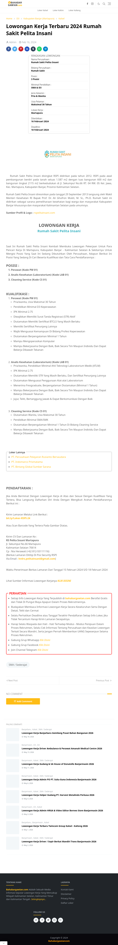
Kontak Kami (67, 889)
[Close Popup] (3, 943)
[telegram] (35, 920)
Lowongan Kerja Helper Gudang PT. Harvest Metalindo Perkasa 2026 (58, 795)
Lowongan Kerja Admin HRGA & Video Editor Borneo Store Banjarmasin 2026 (62, 810)
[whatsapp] (60, 920)
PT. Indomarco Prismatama (27, 462)
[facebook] (87, 4)
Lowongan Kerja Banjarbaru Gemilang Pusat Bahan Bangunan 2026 (57, 733)
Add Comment (23, 701)
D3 (34, 745)
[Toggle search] (104, 4)
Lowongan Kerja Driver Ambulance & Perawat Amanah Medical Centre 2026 (62, 748)
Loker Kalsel (42, 10)
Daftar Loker (67, 902)
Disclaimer (66, 894)
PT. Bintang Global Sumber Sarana (31, 466)
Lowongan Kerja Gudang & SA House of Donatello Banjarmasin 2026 (58, 764)
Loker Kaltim (58, 10)
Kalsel (35, 729)
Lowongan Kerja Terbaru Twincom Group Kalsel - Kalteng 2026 (55, 826)
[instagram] (92, 4)
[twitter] (48, 920)
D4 (38, 745)
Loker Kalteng (75, 10)
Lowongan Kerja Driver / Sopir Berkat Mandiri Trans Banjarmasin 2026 (59, 841)
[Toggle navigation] (109, 3)
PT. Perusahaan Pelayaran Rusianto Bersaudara (38, 457)
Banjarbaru (26, 729)
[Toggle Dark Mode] (98, 3)
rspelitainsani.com (44, 212)
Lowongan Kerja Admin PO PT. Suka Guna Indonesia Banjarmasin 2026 (59, 779)
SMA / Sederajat (18, 664)
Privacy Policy (67, 898)
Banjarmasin (27, 745)
